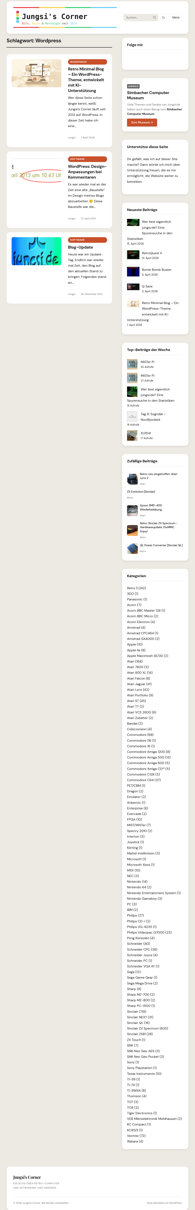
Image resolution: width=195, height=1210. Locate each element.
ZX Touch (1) (136, 1040)
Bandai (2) (135, 723)
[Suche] (137, 17)
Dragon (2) (135, 791)
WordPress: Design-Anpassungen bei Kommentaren (87, 172)
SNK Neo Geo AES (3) (143, 1051)
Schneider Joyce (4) (142, 955)
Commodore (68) (140, 735)
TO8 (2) (133, 1107)
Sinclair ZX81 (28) (140, 1034)
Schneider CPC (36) (142, 949)
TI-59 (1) (133, 1079)
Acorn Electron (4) (141, 622)
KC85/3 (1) (135, 1130)
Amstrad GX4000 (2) (143, 639)
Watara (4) (135, 1141)
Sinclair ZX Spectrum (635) (147, 1028)
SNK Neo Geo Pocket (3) (145, 1056)
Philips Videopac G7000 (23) (149, 932)
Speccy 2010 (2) (139, 831)
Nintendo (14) (137, 881)
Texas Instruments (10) (144, 1073)
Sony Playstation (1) (142, 1068)
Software (77, 159)
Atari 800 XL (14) (140, 672)
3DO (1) (132, 594)
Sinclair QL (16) (138, 1023)
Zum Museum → (142, 122)
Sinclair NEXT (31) (140, 1017)
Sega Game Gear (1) (142, 977)
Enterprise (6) (137, 808)
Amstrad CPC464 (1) (142, 633)
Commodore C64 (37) (144, 780)
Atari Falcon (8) (138, 678)
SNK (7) (132, 1045)
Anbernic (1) (136, 802)
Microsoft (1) (136, 859)
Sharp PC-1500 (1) (141, 1006)
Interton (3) (135, 836)
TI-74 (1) (133, 1085)
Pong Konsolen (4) (141, 938)
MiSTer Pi (147, 362)
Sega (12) (134, 972)
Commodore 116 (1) (141, 740)
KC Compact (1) (139, 1124)
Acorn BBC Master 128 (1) (146, 610)
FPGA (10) (134, 819)
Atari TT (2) (135, 706)
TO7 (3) (132, 1102)
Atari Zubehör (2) (140, 718)
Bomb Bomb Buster (157, 270)
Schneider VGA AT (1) (143, 966)
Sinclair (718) (136, 1011)
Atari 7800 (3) (138, 667)
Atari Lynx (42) (138, 689)
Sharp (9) (134, 989)
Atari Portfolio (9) (140, 695)
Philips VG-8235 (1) (141, 927)
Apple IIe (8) (136, 650)
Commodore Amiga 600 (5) (148, 763)
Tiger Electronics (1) (142, 1113)
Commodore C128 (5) (143, 774)
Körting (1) (134, 848)
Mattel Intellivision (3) (143, 853)
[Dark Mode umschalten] (163, 17)
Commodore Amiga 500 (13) (149, 757)
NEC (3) (133, 876)
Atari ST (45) (136, 701)
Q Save (147, 286)
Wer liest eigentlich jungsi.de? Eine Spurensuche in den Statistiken (150, 395)
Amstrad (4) (136, 627)
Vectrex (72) (136, 1136)
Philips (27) (135, 915)
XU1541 (146, 433)
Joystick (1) (135, 842)
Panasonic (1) (137, 599)
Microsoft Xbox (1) (141, 865)
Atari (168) (135, 661)
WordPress (175, 1203)
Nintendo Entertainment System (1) (153, 893)
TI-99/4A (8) (136, 1090)
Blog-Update (80, 247)
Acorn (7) (134, 605)
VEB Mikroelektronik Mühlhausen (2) (154, 1119)
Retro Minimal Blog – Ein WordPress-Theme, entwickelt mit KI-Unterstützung (86, 79)
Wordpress (78, 62)
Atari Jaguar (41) (139, 684)
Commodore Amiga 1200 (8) (148, 752)
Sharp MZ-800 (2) (141, 1000)
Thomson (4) (137, 1096)
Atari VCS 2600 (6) (141, 712)
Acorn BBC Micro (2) (142, 616)
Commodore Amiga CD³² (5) (148, 769)
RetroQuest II (152, 253)
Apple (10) (135, 644)
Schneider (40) (138, 943)
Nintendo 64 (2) (139, 887)
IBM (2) (132, 910)
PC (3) (132, 904)
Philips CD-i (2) (138, 921)
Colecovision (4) (139, 729)
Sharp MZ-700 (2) (141, 994)
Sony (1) (133, 1062)
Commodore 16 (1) (141, 746)
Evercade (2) (137, 814)
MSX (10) (133, 870)
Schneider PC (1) (139, 960)
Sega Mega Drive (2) (142, 983)
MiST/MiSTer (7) (139, 825)
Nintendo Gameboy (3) (144, 898)
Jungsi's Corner (31, 1203)
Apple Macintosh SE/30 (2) (147, 656)
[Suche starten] (154, 17)
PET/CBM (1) (136, 785)
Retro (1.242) (136, 588)
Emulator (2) (136, 797)
